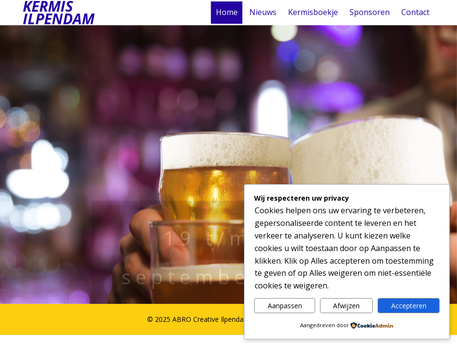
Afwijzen (346, 305)
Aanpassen (285, 305)
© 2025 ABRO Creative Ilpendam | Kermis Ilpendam (228, 319)
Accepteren (409, 305)
